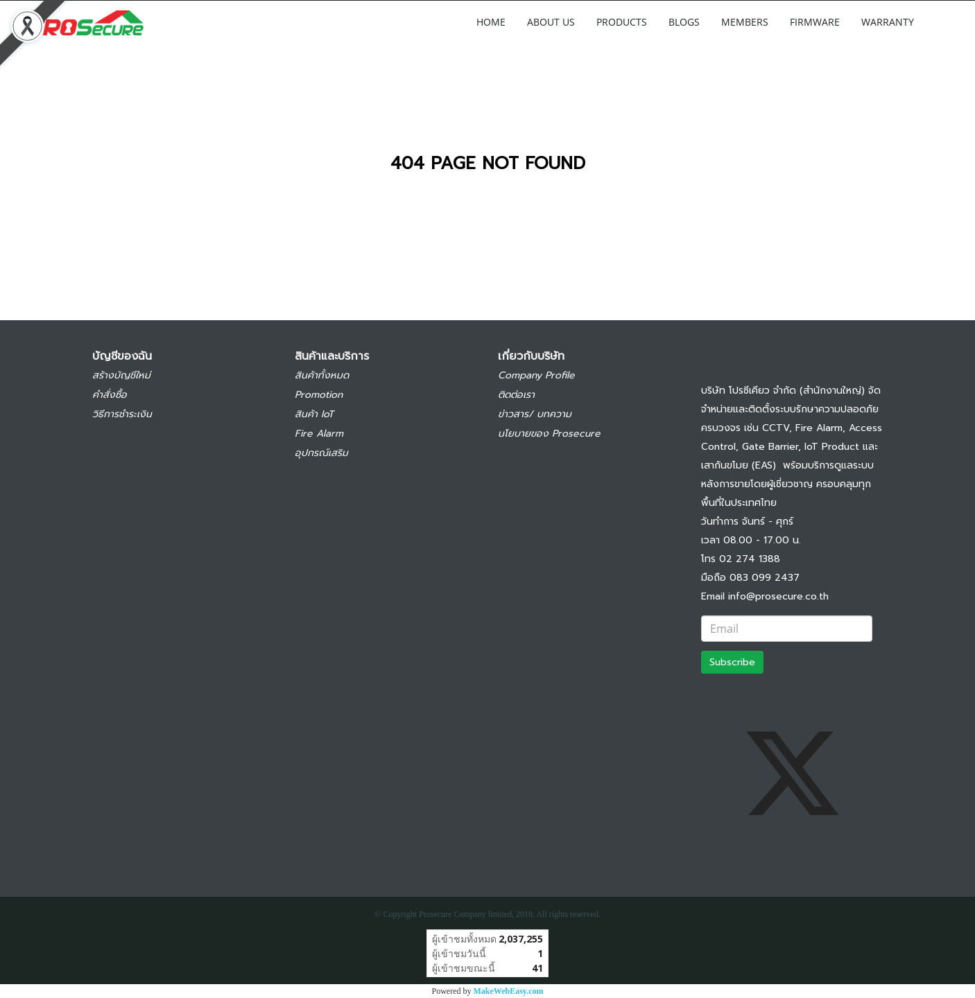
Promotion (319, 394)
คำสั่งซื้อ (109, 394)
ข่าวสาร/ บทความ (534, 414)
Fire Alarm (319, 433)
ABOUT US (551, 21)
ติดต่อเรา (516, 394)
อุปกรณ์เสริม (321, 453)
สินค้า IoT (314, 414)
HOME (491, 21)
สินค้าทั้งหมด (322, 375)
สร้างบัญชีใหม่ (121, 375)
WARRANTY (887, 21)
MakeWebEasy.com (509, 991)
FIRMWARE (815, 21)
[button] (945, 21)
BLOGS (684, 21)
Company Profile (536, 375)
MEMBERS (744, 21)
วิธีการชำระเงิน (122, 414)
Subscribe (732, 662)
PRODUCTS (621, 21)
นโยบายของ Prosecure (549, 433)
